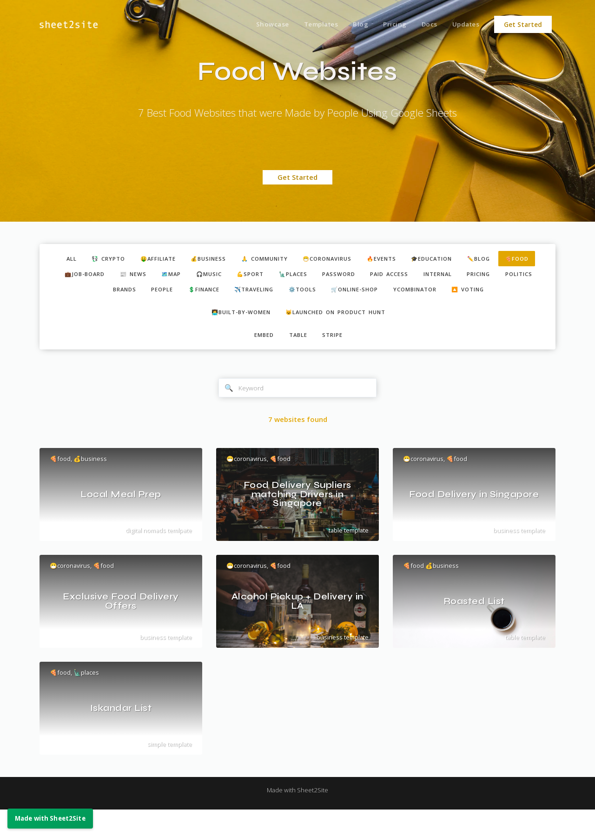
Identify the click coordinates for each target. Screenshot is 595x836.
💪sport (311, 276)
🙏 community (281, 259)
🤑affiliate (162, 259)
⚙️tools (375, 293)
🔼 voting (298, 310)
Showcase (260, 24)
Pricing (389, 24)
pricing (84, 293)
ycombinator (501, 293)
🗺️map (223, 276)
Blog (352, 24)
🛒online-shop (433, 293)
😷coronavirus (352, 259)
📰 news (180, 276)
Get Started (523, 24)
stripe (336, 359)
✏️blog (522, 259)
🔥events (413, 259)
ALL (66, 259)
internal (519, 276)
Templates (311, 24)
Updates (464, 24)
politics (129, 293)
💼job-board (127, 276)
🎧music (265, 276)
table (298, 359)
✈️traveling (320, 293)
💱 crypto (107, 259)
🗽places (359, 276)
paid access (465, 276)
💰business (218, 259)
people (216, 293)
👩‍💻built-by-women (234, 334)
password (409, 276)
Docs (425, 24)
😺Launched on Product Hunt (340, 334)
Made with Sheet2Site (297, 816)
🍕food (74, 276)
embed (260, 359)
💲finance (263, 293)
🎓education (469, 259)
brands (174, 293)
